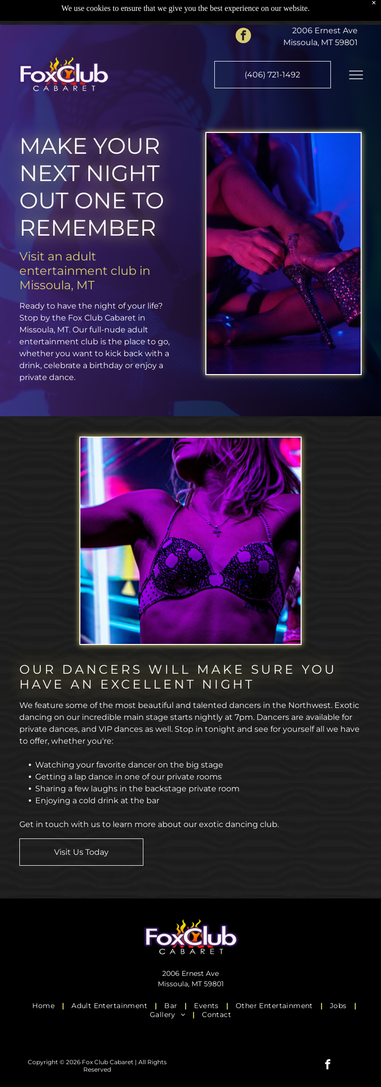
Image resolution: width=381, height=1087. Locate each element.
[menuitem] (44, 1005)
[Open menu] (356, 50)
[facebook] (243, 12)
